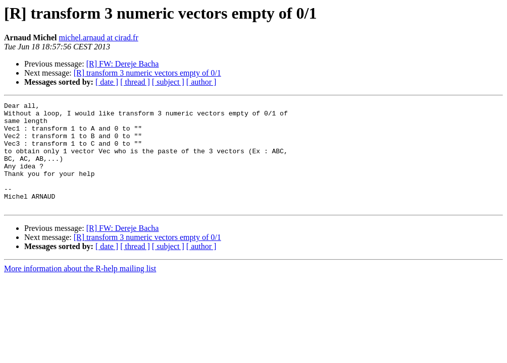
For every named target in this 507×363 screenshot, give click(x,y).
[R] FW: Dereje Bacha (122, 63)
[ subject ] (168, 82)
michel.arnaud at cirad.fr (98, 37)
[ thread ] (135, 82)
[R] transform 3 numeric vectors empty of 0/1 (147, 73)
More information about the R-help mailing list (80, 289)
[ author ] (201, 82)
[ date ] (106, 82)
